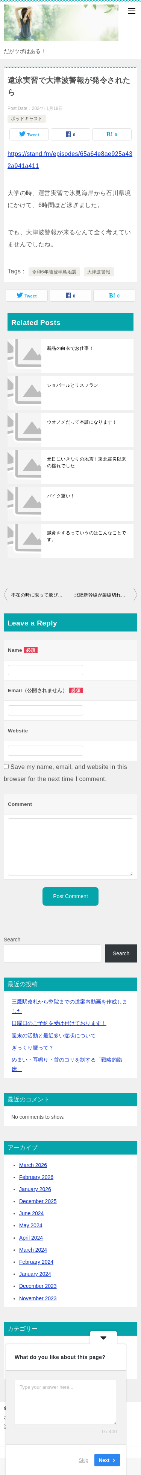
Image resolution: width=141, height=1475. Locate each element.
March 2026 (33, 1165)
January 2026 (35, 1189)
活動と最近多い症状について (54, 1036)
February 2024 (36, 1262)
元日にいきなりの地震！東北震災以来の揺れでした (86, 462)
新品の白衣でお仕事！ (70, 348)
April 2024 (31, 1238)
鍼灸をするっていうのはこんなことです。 (86, 536)
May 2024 (30, 1225)
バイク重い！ (61, 496)
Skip (83, 1460)
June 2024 (31, 1213)
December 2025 (38, 1201)
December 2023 (38, 1286)
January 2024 (35, 1274)
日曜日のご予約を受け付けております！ (59, 1023)
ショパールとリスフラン (72, 385)
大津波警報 (99, 272)
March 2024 (33, 1250)
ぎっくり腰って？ (33, 1048)
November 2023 (38, 1298)
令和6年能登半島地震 (54, 272)
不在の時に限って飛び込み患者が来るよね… (41, 595)
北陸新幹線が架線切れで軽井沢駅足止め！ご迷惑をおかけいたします (106, 595)
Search (12, 940)
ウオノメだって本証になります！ (82, 422)
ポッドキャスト (26, 118)
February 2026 (36, 1177)
